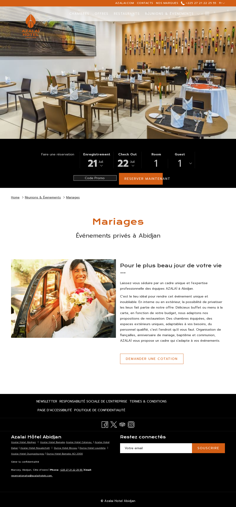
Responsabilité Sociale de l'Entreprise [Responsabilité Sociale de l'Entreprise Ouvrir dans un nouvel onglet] (93, 402)
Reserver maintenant (143, 178)
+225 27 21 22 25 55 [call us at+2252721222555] (198, 3)
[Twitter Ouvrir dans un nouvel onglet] (113, 424)
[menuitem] (79, 13)
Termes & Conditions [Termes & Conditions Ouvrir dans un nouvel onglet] (148, 402)
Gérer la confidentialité (25, 461)
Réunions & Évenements (43, 197)
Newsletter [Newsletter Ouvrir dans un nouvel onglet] (46, 402)
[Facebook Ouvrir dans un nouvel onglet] (105, 424)
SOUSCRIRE (208, 448)
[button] (96, 160)
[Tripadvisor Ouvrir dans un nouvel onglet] (122, 424)
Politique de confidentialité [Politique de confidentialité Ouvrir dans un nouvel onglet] (99, 411)
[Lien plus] (205, 13)
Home (15, 197)
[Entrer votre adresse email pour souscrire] (156, 448)
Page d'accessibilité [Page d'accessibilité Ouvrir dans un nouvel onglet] (55, 411)
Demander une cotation (152, 358)
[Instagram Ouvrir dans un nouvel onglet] (131, 424)
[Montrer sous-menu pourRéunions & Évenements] (198, 13)
